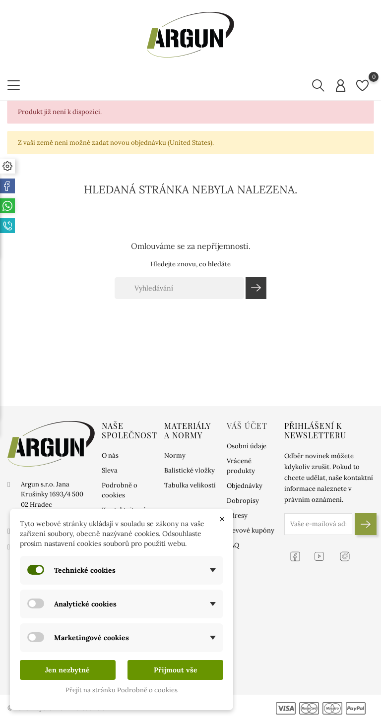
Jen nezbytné (67, 669)
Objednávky (244, 485)
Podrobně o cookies (119, 490)
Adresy (237, 515)
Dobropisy (243, 500)
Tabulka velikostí (190, 485)
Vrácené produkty (241, 466)
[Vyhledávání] (179, 288)
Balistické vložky (189, 470)
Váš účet (247, 425)
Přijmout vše (175, 669)
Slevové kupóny (250, 530)
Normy (175, 455)
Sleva (110, 470)
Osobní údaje (246, 446)
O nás (110, 455)
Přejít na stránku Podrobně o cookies (121, 690)
